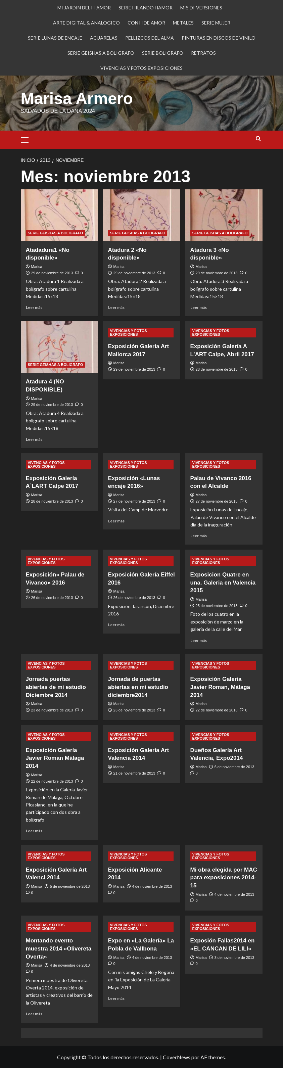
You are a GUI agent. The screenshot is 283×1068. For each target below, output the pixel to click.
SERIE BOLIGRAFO (162, 53)
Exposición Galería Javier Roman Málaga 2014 (55, 758)
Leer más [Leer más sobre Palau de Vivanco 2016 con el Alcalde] (198, 535)
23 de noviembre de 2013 (52, 710)
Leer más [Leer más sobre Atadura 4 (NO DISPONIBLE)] (34, 439)
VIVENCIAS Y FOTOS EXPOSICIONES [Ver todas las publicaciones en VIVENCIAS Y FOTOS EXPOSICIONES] (128, 332)
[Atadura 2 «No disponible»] (141, 215)
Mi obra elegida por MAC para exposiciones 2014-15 (223, 878)
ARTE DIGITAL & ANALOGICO (86, 23)
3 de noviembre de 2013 (234, 958)
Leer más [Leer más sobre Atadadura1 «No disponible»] (34, 307)
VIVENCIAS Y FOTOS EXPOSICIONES (141, 68)
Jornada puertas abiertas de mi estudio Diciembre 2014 (56, 687)
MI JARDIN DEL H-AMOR (84, 7)
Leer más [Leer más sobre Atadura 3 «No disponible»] (198, 307)
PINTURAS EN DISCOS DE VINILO (218, 38)
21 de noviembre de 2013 (134, 773)
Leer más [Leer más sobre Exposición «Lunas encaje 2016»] (116, 520)
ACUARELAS (103, 38)
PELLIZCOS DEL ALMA (149, 38)
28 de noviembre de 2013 (217, 369)
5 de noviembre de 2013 (70, 886)
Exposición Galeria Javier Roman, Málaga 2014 (220, 687)
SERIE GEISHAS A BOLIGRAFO (100, 53)
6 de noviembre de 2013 (234, 767)
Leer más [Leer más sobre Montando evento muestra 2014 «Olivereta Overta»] (34, 1013)
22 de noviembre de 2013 (217, 710)
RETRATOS (203, 53)
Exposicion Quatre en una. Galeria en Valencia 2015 (223, 582)
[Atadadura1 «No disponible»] (59, 215)
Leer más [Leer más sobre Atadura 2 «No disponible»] (116, 307)
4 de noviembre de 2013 (152, 886)
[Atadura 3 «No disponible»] (224, 215)
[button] (27, 139)
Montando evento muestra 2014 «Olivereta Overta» (59, 948)
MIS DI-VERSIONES (201, 7)
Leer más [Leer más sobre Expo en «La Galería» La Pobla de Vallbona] (116, 998)
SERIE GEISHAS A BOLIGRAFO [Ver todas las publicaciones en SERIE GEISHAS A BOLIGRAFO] (55, 233)
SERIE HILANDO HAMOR (146, 7)
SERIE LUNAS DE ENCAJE (55, 38)
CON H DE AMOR (146, 23)
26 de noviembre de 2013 (52, 598)
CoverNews (176, 1057)
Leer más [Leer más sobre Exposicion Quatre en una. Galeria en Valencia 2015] (198, 640)
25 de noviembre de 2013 (217, 606)
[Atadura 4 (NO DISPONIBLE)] (59, 347)
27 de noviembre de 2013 (134, 501)
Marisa (36, 267)
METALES (183, 23)
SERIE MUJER (215, 23)
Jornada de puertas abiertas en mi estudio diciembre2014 (138, 687)
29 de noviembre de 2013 (52, 273)
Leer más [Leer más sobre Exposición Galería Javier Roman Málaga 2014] (34, 830)
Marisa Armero (77, 98)
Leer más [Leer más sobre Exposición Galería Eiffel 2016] (116, 624)
